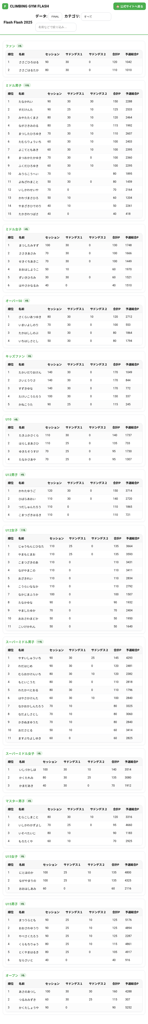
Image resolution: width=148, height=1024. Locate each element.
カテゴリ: (88, 16)
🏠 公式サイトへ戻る (129, 6)
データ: (49, 16)
